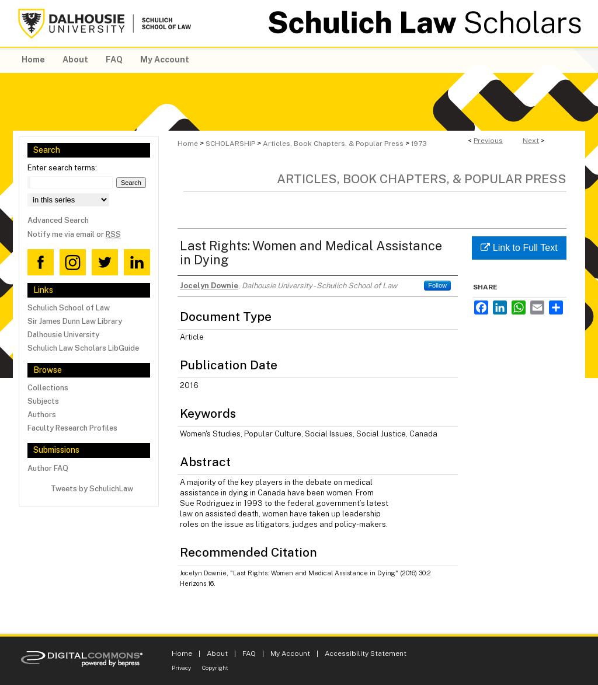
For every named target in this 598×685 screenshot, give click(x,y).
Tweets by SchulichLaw (92, 488)
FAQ (249, 653)
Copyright (215, 667)
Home (188, 143)
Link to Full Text (519, 248)
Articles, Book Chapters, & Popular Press (333, 143)
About (217, 653)
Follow (437, 285)
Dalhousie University (63, 334)
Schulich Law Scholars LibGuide (83, 348)
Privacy (181, 667)
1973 (419, 143)
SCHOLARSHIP (230, 143)
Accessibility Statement (365, 653)
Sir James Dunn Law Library (74, 321)
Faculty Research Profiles (72, 428)
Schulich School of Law (68, 307)
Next (531, 141)
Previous (488, 141)
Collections (47, 387)
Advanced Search (58, 220)
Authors (41, 414)
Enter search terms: (62, 167)
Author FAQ (47, 468)
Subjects (43, 401)
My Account (290, 653)
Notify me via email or (74, 234)
